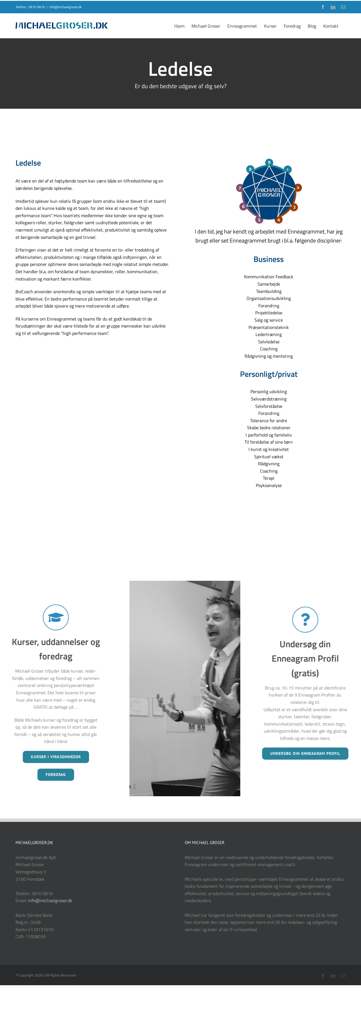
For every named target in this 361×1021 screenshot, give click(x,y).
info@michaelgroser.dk (65, 7)
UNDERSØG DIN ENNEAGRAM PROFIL (303, 753)
